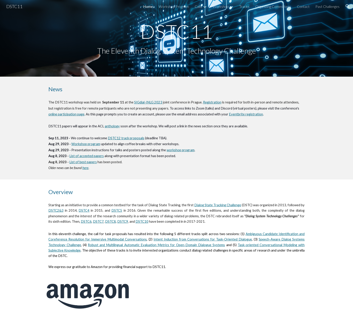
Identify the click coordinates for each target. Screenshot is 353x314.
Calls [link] (198, 6)
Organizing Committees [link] (273, 6)
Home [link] (148, 6)
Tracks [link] (244, 6)
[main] (176, 38)
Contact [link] (303, 6)
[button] (347, 6)
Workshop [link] (221, 6)
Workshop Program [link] (174, 6)
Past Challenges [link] (327, 6)
